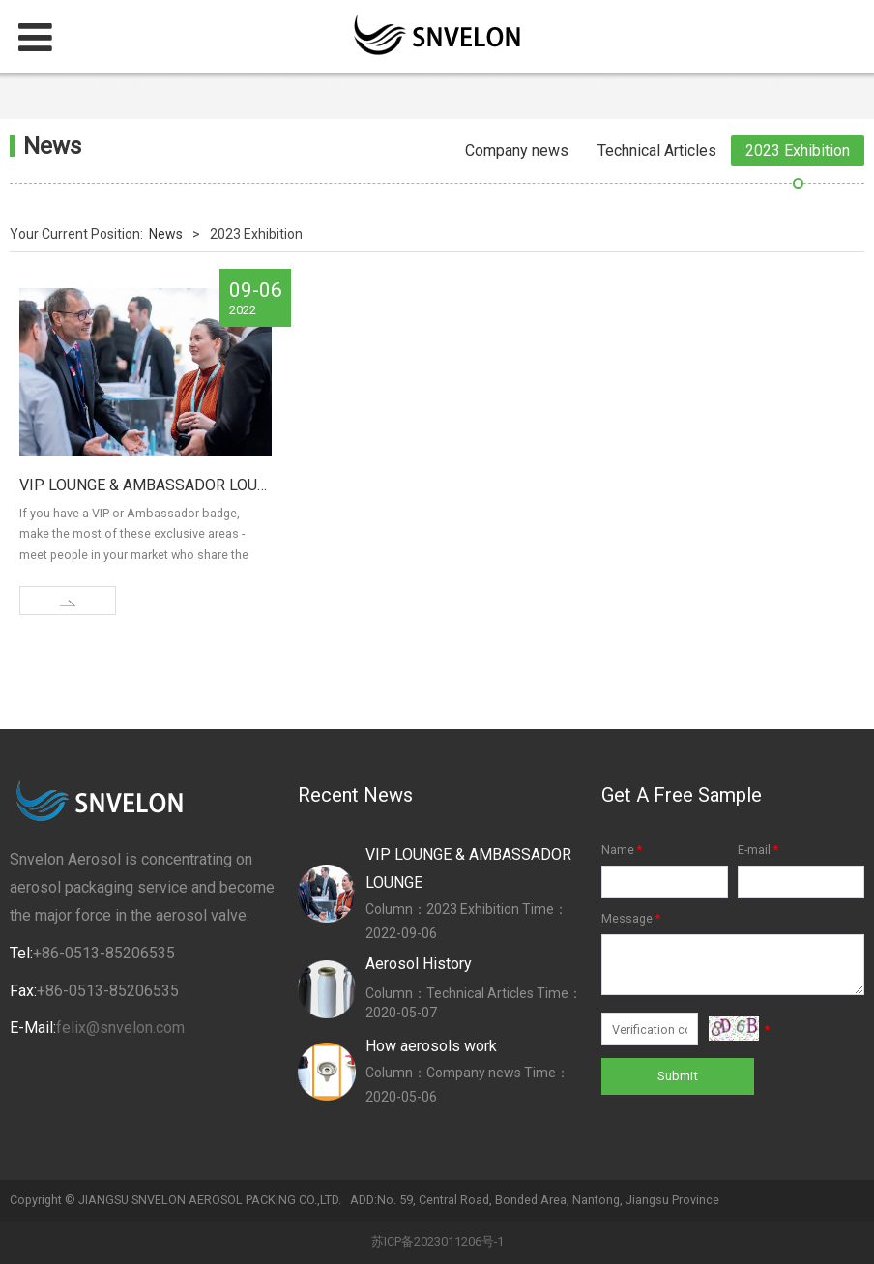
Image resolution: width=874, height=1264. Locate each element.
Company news (516, 150)
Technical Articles (656, 150)
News (166, 234)
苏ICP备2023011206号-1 (437, 1241)
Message (632, 918)
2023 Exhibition (797, 150)
